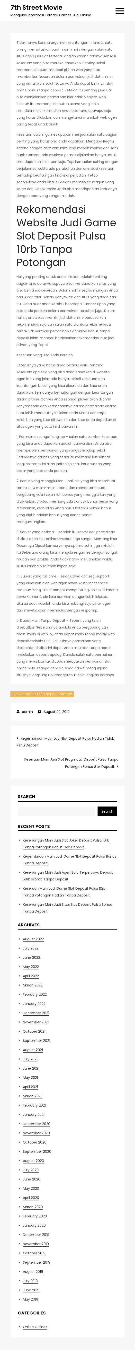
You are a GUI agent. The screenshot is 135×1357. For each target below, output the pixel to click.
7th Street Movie (36, 7)
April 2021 (30, 1086)
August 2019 (33, 1271)
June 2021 (31, 1068)
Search (26, 796)
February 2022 (35, 994)
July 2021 (30, 1059)
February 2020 (35, 1216)
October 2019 (34, 1253)
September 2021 (36, 1040)
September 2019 (36, 1262)
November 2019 (36, 1244)
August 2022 (33, 939)
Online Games (35, 1326)
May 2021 (30, 1077)
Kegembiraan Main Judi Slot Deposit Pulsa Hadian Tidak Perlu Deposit (65, 742)
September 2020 (37, 1151)
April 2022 (31, 976)
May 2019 (30, 1299)
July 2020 (31, 1170)
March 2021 (32, 1096)
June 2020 (31, 1179)
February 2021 (34, 1105)
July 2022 (30, 948)
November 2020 (36, 1133)
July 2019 (30, 1280)
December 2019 (36, 1234)
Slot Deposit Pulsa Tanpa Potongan (42, 694)
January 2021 (34, 1114)
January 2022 (34, 1003)
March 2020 (33, 1207)
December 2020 (36, 1123)
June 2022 (31, 957)
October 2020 (34, 1142)
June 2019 (31, 1290)
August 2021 (33, 1049)
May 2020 (31, 1188)
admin (27, 711)
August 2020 (33, 1160)
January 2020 (34, 1225)
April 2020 (31, 1197)
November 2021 (36, 1022)
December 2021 (36, 1013)
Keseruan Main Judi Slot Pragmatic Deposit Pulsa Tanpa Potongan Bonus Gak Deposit (71, 763)
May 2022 (31, 966)
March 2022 (33, 985)
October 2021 (34, 1031)
